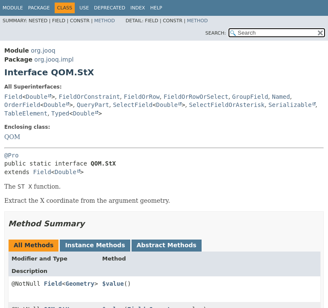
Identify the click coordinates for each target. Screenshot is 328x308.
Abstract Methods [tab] (166, 245)
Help (156, 8)
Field (13, 96)
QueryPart (93, 104)
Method (104, 21)
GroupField (250, 96)
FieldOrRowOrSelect (196, 96)
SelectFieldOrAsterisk (227, 104)
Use (84, 8)
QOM (12, 136)
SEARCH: (215, 33)
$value (113, 283)
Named (281, 96)
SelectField (132, 104)
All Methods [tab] (33, 245)
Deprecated (109, 8)
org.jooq (43, 50)
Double (37, 96)
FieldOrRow (142, 96)
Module (13, 8)
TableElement (25, 113)
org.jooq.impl (53, 59)
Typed (60, 113)
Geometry (79, 283)
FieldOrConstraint (89, 96)
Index (137, 8)
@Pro (11, 155)
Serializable (289, 104)
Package (39, 8)
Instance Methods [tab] (95, 245)
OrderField (22, 104)
